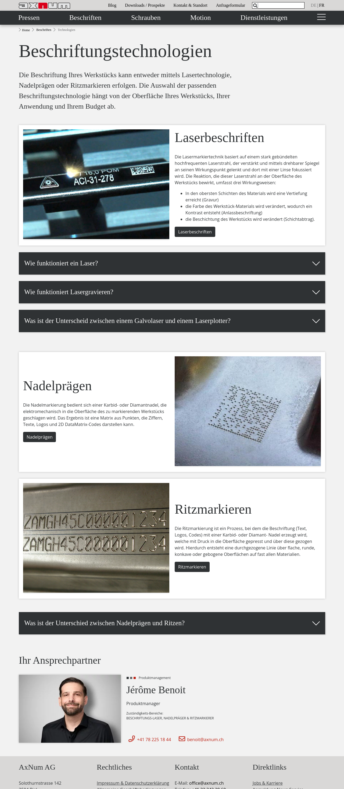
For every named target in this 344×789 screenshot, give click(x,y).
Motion (200, 18)
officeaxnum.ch (206, 783)
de (313, 5)
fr (321, 5)
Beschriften (85, 18)
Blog (112, 5)
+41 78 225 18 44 (148, 739)
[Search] (255, 5)
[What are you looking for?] (278, 5)
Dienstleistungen (264, 18)
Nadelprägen (39, 437)
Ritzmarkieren (192, 567)
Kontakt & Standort (190, 5)
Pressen (29, 18)
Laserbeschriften (195, 232)
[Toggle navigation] (321, 18)
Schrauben (146, 18)
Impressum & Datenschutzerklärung (133, 783)
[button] (172, 263)
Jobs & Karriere (268, 783)
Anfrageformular (230, 5)
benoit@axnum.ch (200, 739)
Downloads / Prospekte (145, 5)
